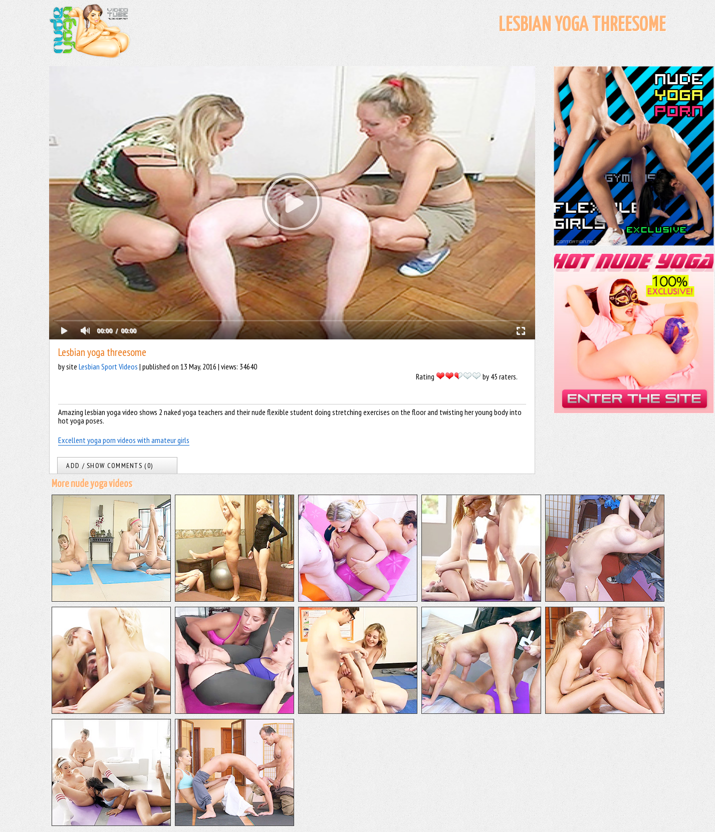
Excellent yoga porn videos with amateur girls (123, 440)
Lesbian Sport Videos (108, 366)
